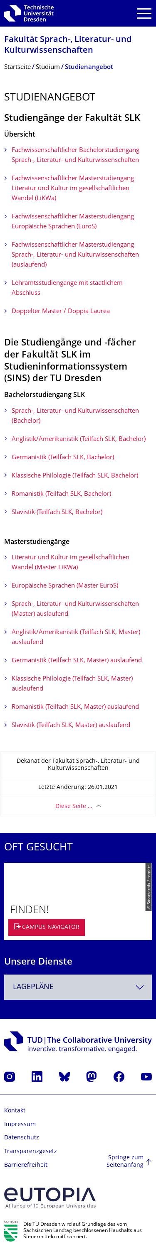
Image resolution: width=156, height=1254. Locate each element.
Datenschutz (21, 1138)
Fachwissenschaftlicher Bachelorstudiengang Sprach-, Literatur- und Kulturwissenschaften (75, 155)
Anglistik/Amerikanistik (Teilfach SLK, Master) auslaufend (76, 637)
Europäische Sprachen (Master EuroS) (65, 586)
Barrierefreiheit (25, 1165)
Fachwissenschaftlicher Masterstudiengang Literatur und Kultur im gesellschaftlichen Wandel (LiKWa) (73, 189)
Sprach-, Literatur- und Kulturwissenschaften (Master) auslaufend (75, 609)
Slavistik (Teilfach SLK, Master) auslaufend (71, 726)
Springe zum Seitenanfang (125, 1161)
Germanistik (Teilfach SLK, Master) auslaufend (77, 661)
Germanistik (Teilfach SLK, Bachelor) (63, 458)
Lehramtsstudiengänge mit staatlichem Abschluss (67, 288)
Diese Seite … (73, 806)
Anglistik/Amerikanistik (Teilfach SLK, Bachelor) (79, 439)
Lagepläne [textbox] (33, 987)
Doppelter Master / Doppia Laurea (61, 312)
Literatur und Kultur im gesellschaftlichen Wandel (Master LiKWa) (70, 563)
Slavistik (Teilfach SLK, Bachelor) (57, 512)
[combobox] (78, 987)
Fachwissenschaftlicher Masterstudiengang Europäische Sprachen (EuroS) (73, 222)
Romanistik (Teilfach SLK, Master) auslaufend (75, 707)
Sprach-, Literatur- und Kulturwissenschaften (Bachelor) (75, 416)
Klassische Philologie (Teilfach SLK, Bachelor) (75, 476)
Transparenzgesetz (30, 1151)
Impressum (20, 1124)
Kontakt (14, 1111)
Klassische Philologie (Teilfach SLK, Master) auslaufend (72, 684)
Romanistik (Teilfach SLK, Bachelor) (61, 494)
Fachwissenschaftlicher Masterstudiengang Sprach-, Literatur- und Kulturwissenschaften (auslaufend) (75, 255)
